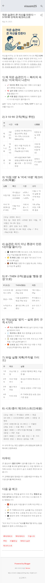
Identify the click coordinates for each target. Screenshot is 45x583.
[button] (41, 15)
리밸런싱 (13, 541)
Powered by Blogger (22, 564)
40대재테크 (7, 536)
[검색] (41, 6)
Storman (28, 568)
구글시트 (31, 536)
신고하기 (22, 578)
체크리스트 (7, 546)
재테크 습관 (25, 541)
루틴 (5, 541)
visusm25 (30, 6)
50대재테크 (20, 536)
